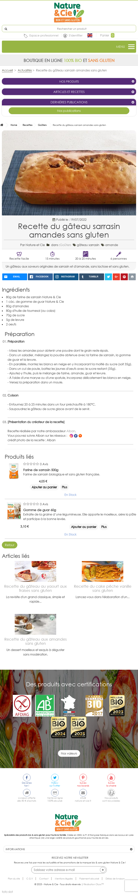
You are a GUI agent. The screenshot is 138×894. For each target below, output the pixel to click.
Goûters (42, 125)
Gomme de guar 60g (39, 510)
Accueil (7, 70)
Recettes (27, 125)
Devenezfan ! (27, 784)
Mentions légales (64, 878)
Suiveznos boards (83, 784)
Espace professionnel (43, 35)
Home (14, 125)
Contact (43, 878)
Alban (70, 431)
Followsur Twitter (55, 784)
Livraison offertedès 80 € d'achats (26, 799)
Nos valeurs (69, 753)
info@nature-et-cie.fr (83, 799)
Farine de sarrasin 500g (40, 470)
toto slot (7, 892)
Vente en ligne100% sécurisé (55, 799)
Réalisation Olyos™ (94, 884)
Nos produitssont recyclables (111, 799)
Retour (9, 545)
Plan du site (14, 878)
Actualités (25, 70)
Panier (107, 35)
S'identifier (76, 35)
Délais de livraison (115, 878)
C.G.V (29, 878)
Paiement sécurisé (89, 878)
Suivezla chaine (111, 784)
